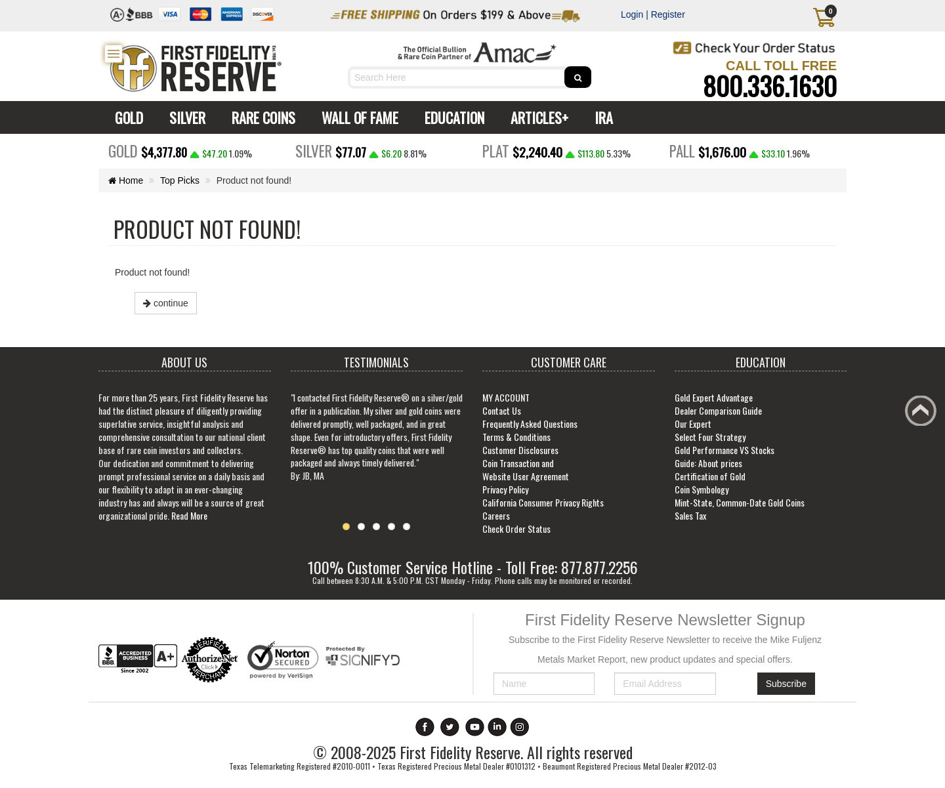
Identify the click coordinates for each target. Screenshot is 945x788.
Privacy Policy (505, 489)
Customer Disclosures (520, 450)
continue (165, 303)
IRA (600, 117)
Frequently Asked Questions (530, 423)
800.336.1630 (770, 85)
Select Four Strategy (710, 437)
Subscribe (786, 683)
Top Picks (180, 180)
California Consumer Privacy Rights (543, 502)
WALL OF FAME (356, 117)
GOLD (125, 117)
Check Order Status (516, 528)
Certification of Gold (710, 476)
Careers (496, 515)
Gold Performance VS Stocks (724, 450)
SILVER (184, 117)
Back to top (923, 415)
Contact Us (501, 410)
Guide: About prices (708, 463)
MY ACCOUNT (506, 397)
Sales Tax (690, 515)
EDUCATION (451, 117)
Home (126, 180)
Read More (189, 515)
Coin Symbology (701, 489)
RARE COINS (260, 117)
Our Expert (693, 423)
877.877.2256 (599, 567)
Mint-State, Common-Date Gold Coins (740, 502)
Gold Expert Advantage (714, 397)
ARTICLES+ (536, 117)
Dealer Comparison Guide (718, 410)
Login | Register (653, 14)
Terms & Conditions (516, 437)
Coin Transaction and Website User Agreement (525, 469)
